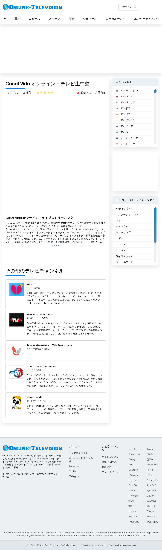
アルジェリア (126, 102)
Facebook (75, 466)
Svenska (151, 501)
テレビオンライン (78, 453)
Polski (150, 475)
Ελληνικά (133, 475)
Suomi (131, 490)
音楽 (71, 18)
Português (152, 480)
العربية (131, 449)
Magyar (132, 516)
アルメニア (124, 126)
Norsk (150, 470)
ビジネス (121, 250)
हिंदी (130, 506)
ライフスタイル (124, 256)
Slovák (150, 496)
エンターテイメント (147, 18)
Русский (151, 490)
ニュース (34, 18)
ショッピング (123, 232)
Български (134, 454)
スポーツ (54, 18)
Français (133, 496)
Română (151, 485)
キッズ (43, 401)
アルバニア (124, 96)
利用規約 (106, 467)
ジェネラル (90, 18)
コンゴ (30, 370)
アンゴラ (123, 114)
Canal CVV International (41, 366)
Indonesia (133, 522)
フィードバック (110, 472)
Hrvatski (132, 511)
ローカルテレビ (115, 18)
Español (132, 485)
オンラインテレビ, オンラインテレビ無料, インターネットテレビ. (31, 475)
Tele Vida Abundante (39, 314)
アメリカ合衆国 (34, 349)
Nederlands (153, 465)
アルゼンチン (33, 318)
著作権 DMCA (109, 462)
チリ (29, 288)
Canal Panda (35, 397)
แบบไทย (151, 506)
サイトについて (110, 457)
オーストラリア (127, 138)
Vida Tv (31, 284)
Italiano (151, 449)
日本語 (150, 454)
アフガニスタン (127, 90)
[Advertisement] (81, 49)
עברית (131, 501)
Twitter (73, 471)
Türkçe (150, 511)
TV (4, 18)
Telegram (74, 476)
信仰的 (102, 92)
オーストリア (126, 144)
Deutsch (133, 470)
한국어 (150, 459)
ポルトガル (87, 92)
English (132, 480)
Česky (131, 459)
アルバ (122, 132)
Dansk (131, 465)
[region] (135, 116)
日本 (17, 18)
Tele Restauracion (38, 345)
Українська (153, 516)
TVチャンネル (123, 208)
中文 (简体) (152, 522)
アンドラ (123, 108)
